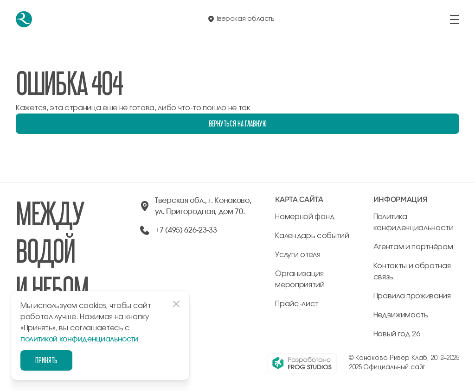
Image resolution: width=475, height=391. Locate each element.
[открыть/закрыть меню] (454, 19)
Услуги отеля (297, 255)
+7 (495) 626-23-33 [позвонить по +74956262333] (186, 230)
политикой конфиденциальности (79, 339)
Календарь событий (312, 236)
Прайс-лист (297, 304)
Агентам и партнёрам (413, 247)
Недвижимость (400, 315)
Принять (46, 360)
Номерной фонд (305, 217)
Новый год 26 (396, 334)
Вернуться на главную (238, 123)
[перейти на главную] (24, 19)
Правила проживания (412, 296)
